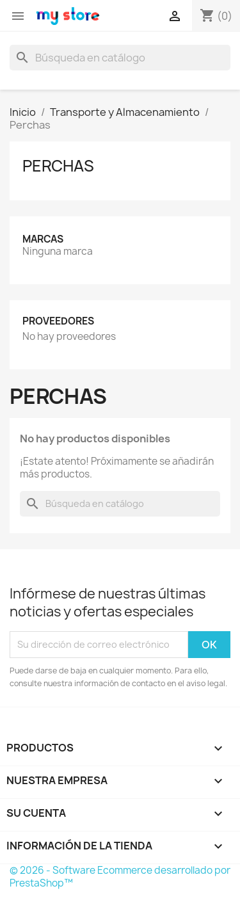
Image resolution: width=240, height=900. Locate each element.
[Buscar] (120, 57)
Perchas (58, 166)
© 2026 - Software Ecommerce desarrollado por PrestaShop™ (120, 877)
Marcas (42, 239)
